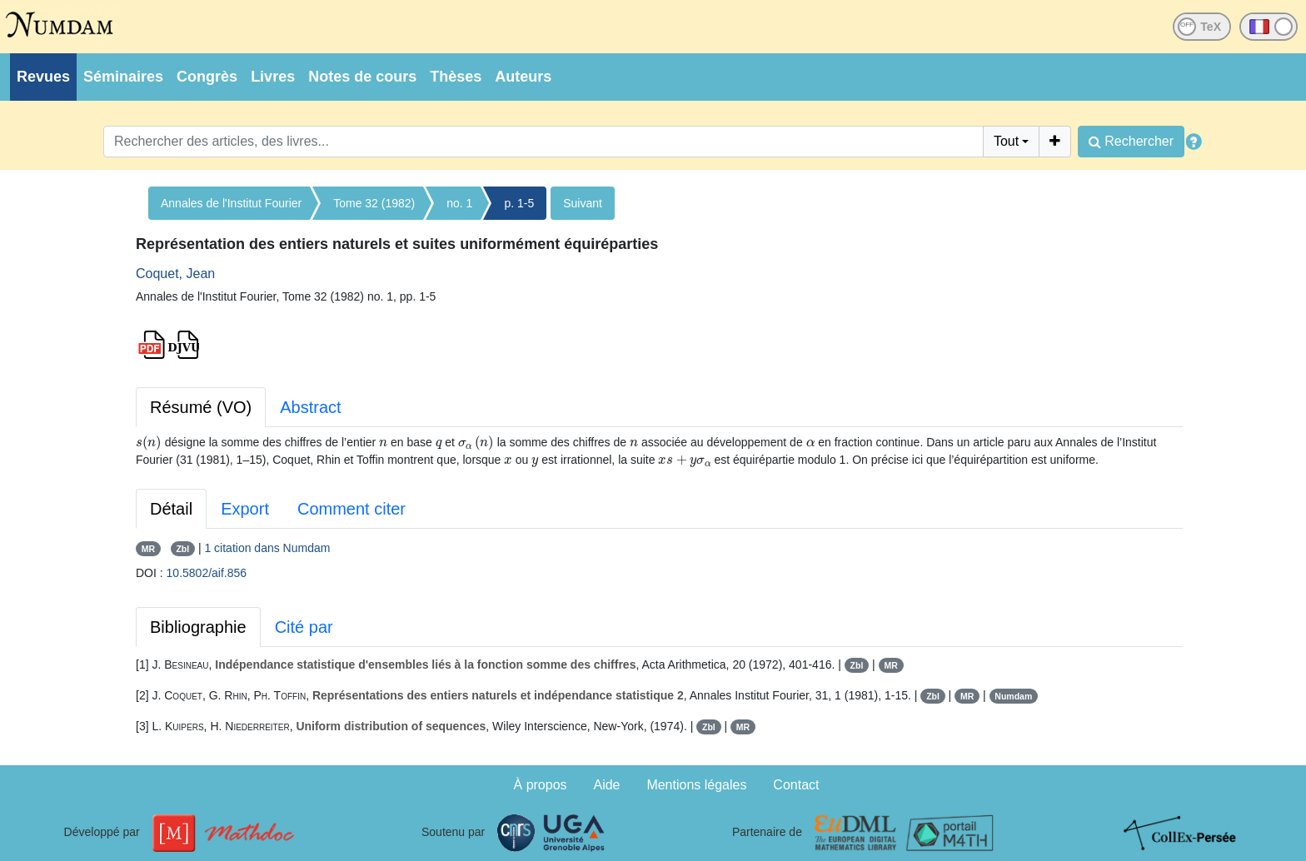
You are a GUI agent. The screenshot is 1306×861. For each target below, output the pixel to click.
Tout (1006, 141)
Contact (796, 785)
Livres (273, 76)
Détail (171, 509)
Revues (43, 76)
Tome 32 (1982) (374, 203)
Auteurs (523, 76)
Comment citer (351, 509)
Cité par (304, 627)
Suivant (582, 203)
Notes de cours (362, 76)
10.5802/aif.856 (207, 573)
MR (148, 549)
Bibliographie (198, 627)
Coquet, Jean (175, 273)
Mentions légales (696, 785)
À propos (540, 785)
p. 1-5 (519, 203)
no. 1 (459, 203)
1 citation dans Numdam (267, 548)
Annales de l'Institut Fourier (231, 203)
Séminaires (123, 76)
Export (245, 509)
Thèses (455, 76)
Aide (606, 785)
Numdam (1013, 696)
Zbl (182, 549)
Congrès (207, 76)
